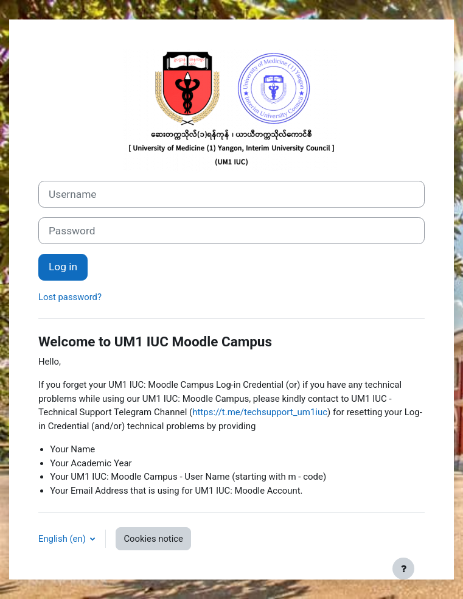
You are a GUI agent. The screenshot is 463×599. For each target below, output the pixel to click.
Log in (63, 267)
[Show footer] (403, 569)
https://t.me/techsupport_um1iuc (259, 412)
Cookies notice (153, 538)
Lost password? (70, 297)
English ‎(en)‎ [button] (63, 538)
